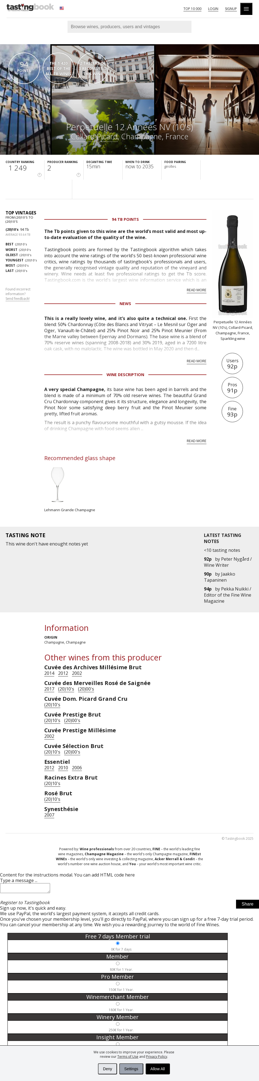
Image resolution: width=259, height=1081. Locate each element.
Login (213, 8)
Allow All (158, 1069)
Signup (231, 8)
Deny (107, 1069)
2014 (49, 673)
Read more (196, 289)
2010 (63, 768)
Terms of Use (127, 1056)
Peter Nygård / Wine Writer (228, 562)
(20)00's (86, 689)
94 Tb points (125, 219)
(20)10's (12, 229)
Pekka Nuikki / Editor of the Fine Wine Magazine (227, 595)
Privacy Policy (156, 1056)
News (125, 303)
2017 (49, 689)
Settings (131, 1069)
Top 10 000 (192, 8)
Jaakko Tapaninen (219, 577)
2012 (63, 673)
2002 (77, 673)
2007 (49, 815)
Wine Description (125, 374)
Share (247, 905)
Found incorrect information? (18, 294)
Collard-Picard (94, 136)
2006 (77, 768)
